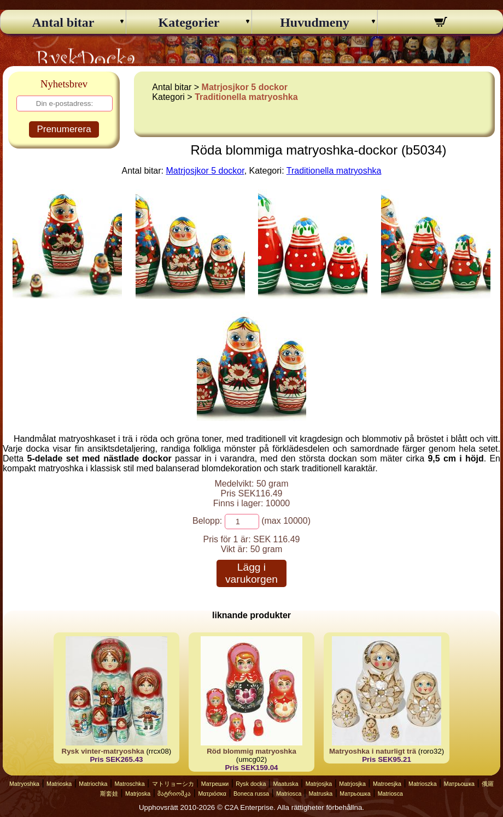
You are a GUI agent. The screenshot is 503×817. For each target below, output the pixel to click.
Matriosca (288, 793)
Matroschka (129, 783)
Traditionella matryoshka (246, 97)
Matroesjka (387, 783)
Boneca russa (251, 793)
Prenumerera (64, 129)
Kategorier (189, 22)
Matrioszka (422, 783)
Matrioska (59, 783)
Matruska (320, 793)
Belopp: (207, 520)
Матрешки (215, 783)
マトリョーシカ (173, 783)
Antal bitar (63, 22)
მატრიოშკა (174, 793)
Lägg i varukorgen (251, 573)
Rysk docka (251, 783)
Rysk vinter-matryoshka (103, 751)
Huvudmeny (314, 22)
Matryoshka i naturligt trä (372, 751)
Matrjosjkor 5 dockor (245, 87)
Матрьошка (459, 783)
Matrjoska (137, 793)
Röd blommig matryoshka (251, 751)
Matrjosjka (319, 783)
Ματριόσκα (212, 793)
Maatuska (285, 783)
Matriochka (93, 783)
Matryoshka (24, 783)
